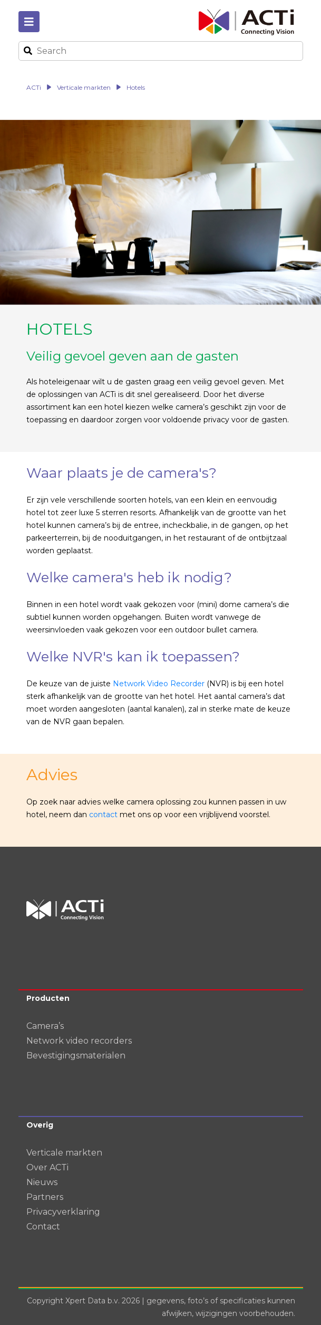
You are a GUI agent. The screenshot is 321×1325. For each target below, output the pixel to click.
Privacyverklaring (63, 1212)
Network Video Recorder (159, 683)
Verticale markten (64, 1153)
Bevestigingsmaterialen (75, 1055)
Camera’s (45, 1026)
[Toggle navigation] (29, 21)
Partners (44, 1197)
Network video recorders (79, 1041)
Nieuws (41, 1182)
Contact (43, 1227)
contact (103, 814)
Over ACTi (47, 1167)
